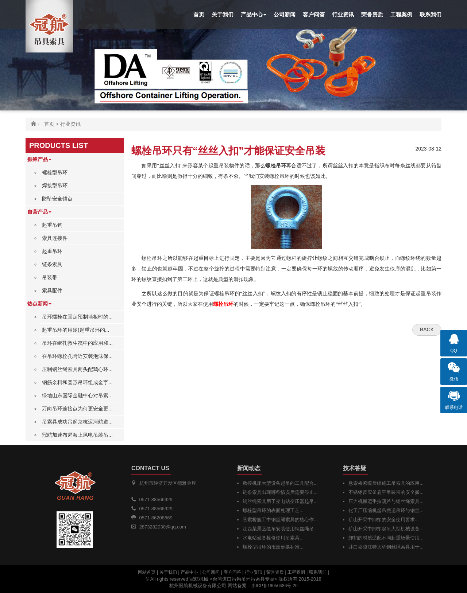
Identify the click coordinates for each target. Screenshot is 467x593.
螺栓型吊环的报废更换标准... (273, 547)
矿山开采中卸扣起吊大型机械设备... (386, 528)
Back (427, 329)
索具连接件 (54, 238)
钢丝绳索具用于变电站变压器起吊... (280, 501)
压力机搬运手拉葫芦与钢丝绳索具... (386, 501)
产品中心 (253, 14)
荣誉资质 (372, 14)
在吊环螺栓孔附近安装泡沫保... (77, 356)
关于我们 (223, 14)
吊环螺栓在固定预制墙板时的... (77, 317)
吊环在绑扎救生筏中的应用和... (77, 343)
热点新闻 (39, 304)
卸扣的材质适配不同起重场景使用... (386, 538)
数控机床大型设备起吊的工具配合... (280, 483)
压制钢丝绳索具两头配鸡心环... (77, 369)
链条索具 (52, 264)
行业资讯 (343, 14)
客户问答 (314, 14)
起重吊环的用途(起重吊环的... (75, 330)
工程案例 (401, 14)
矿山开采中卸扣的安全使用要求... (383, 519)
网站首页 (146, 572)
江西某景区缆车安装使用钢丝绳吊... (280, 528)
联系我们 (430, 14)
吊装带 (49, 277)
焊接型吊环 (54, 185)
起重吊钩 (52, 225)
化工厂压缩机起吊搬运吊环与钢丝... (386, 510)
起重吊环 (52, 251)
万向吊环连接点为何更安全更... (77, 408)
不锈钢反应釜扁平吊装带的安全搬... (386, 492)
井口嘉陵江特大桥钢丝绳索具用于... (386, 547)
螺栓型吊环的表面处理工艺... (273, 510)
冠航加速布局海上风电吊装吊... (77, 435)
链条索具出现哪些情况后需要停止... (280, 492)
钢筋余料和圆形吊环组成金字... (77, 382)
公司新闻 (285, 14)
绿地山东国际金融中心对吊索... (77, 395)
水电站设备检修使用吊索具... (273, 538)
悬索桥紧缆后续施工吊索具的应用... (386, 483)
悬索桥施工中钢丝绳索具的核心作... (280, 519)
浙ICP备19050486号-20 (274, 585)
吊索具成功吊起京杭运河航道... (77, 422)
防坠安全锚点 (57, 199)
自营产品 (39, 212)
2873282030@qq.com (162, 527)
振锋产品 (39, 159)
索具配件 (52, 290)
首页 (198, 14)
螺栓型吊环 (54, 172)
